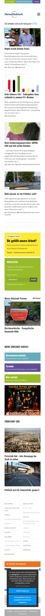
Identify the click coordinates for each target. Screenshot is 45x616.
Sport (25, 541)
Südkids (8, 524)
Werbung (27, 550)
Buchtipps (9, 504)
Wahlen (26, 537)
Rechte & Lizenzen (21, 611)
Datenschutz (33, 611)
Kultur (7, 550)
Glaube (7, 532)
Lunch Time (11, 275)
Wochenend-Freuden (15, 284)
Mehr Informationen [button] (22, 586)
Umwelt (26, 528)
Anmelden (33, 279)
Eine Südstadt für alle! (12, 509)
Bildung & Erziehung (13, 519)
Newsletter (28, 504)
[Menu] (39, 14)
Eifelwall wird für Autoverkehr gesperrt (22, 490)
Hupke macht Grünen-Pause (17, 49)
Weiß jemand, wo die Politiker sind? (20, 194)
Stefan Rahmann (11, 116)
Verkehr (26, 532)
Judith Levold (10, 67)
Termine (36, 1)
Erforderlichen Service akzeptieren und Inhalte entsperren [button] (22, 599)
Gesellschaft (10, 528)
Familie (7, 515)
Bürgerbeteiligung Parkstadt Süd (31, 523)
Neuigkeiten (9, 554)
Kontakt (10, 611)
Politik (7, 45)
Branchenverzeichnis (24, 1)
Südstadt (27, 545)
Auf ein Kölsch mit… (13, 541)
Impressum (22, 614)
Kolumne (8, 537)
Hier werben (10, 1)
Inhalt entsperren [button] (22, 591)
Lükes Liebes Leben (12, 545)
